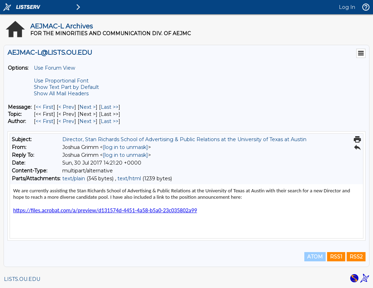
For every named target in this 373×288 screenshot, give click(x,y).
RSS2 (356, 257)
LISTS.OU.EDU (22, 279)
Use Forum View (54, 68)
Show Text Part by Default (66, 87)
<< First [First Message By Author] (44, 121)
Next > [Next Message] (87, 107)
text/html (129, 178)
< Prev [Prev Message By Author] (66, 121)
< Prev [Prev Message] (66, 107)
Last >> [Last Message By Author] (110, 121)
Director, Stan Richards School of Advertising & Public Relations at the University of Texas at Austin (184, 139)
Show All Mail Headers (61, 93)
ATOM (315, 257)
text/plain (73, 178)
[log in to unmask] (125, 147)
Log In (347, 7)
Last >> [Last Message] (110, 107)
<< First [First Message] (44, 107)
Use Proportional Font (61, 81)
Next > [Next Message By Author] (87, 121)
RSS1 (336, 257)
